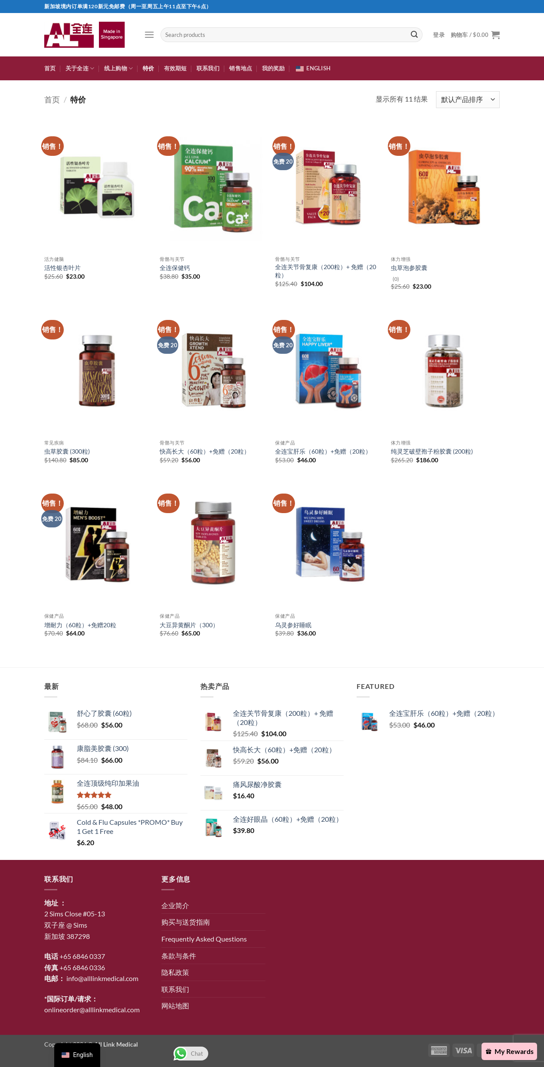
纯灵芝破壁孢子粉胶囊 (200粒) (432, 451)
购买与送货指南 (185, 922)
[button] (149, 34)
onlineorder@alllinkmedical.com (92, 1009)
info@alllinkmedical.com (102, 978)
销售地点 (240, 68)
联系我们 (208, 68)
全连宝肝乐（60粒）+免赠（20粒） (323, 451)
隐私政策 (175, 972)
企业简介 (175, 905)
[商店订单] (468, 99)
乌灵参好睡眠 (293, 625)
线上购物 (118, 68)
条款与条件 (178, 956)
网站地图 (175, 1005)
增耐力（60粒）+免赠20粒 (80, 625)
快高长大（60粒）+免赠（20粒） (205, 451)
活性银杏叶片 (62, 267)
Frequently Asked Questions (204, 939)
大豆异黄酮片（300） (189, 625)
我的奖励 (273, 68)
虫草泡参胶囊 (409, 267)
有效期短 (175, 68)
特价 (148, 68)
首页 (50, 68)
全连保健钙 (175, 267)
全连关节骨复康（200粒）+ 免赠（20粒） (325, 271)
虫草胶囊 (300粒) (67, 451)
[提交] (414, 34)
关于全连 (80, 68)
